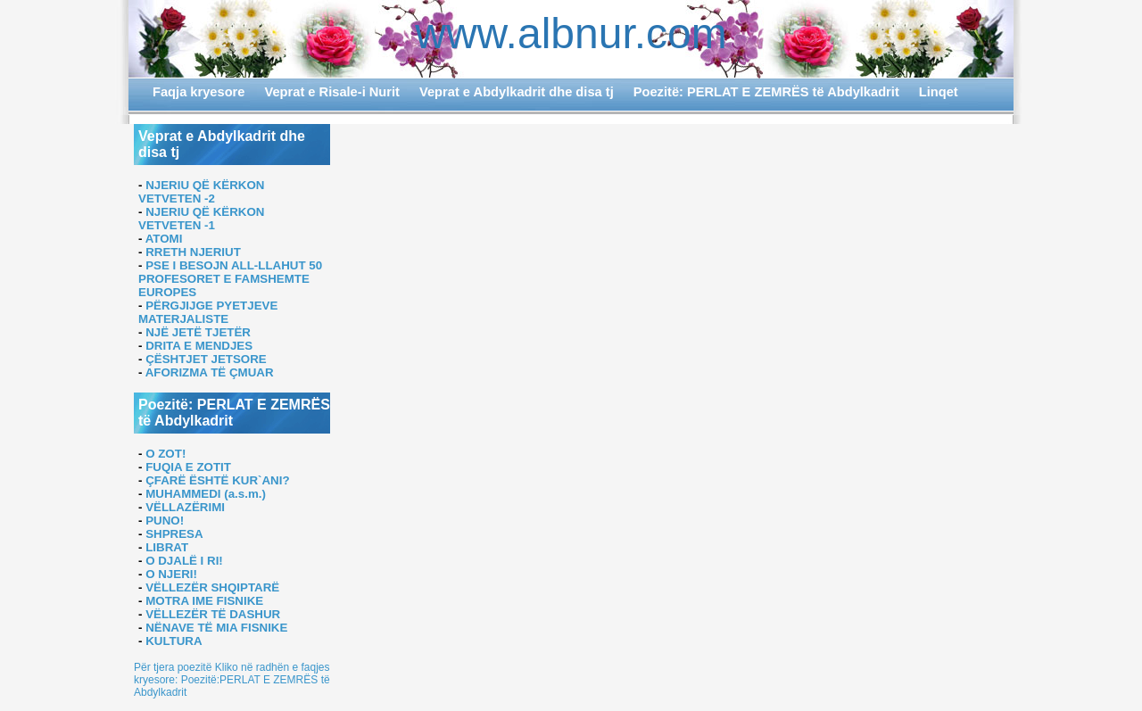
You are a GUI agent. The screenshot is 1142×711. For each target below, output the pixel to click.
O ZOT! (165, 453)
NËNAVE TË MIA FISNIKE (216, 627)
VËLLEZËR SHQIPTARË (212, 587)
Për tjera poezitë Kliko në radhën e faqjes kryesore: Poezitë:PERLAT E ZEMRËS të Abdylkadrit (232, 680)
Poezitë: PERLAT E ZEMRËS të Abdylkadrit (766, 92)
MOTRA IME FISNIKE (204, 601)
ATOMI (164, 238)
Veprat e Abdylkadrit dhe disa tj (516, 92)
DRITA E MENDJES (198, 345)
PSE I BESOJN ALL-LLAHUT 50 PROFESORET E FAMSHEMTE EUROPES (230, 279)
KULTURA (173, 641)
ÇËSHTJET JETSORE (206, 359)
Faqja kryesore (198, 92)
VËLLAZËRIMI (185, 507)
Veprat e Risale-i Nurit (332, 92)
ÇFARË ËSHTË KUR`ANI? (217, 480)
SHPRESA (174, 534)
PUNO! (164, 520)
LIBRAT (166, 547)
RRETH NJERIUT (193, 252)
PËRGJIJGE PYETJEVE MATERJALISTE (207, 312)
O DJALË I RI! (184, 560)
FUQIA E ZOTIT (188, 467)
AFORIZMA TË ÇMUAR (209, 372)
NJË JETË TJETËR (198, 332)
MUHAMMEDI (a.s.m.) (205, 493)
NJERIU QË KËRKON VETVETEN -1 (201, 218)
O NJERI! (171, 574)
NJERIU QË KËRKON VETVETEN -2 (201, 191)
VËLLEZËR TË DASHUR (212, 614)
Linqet (938, 92)
